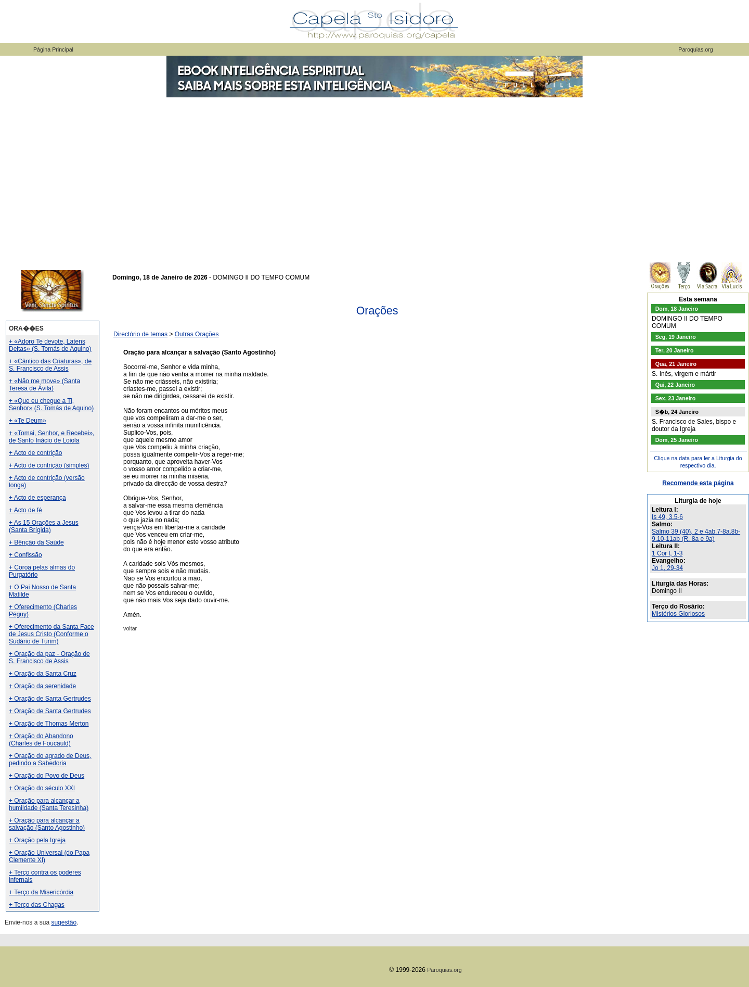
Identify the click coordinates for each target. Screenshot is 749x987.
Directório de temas (140, 334)
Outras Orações (197, 334)
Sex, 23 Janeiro (675, 398)
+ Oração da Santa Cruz (42, 673)
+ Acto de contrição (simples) (49, 465)
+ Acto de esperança (37, 497)
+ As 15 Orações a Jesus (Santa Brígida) (44, 526)
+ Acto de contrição (35, 453)
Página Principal (53, 49)
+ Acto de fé (25, 510)
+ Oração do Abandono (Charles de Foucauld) (41, 739)
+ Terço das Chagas (36, 904)
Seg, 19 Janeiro (675, 337)
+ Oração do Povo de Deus (46, 775)
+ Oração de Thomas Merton (49, 723)
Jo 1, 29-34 (667, 568)
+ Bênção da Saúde (36, 542)
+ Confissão (25, 555)
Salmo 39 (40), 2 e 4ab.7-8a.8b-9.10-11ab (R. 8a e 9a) (696, 535)
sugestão (63, 922)
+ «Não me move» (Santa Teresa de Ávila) (44, 384)
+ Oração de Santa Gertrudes (50, 698)
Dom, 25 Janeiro (676, 440)
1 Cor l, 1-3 (667, 553)
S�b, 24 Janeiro (677, 412)
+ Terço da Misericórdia (41, 892)
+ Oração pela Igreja (37, 840)
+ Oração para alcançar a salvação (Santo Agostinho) (47, 824)
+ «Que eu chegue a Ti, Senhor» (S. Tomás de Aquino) (51, 404)
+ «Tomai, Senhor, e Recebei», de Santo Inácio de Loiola (51, 436)
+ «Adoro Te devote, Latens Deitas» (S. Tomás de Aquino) (50, 345)
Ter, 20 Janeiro (674, 350)
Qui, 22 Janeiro (675, 385)
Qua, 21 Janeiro (675, 364)
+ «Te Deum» (27, 420)
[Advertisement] (374, 177)
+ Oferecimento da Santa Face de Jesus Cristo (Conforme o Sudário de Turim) (51, 634)
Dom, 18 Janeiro (676, 309)
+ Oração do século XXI (42, 788)
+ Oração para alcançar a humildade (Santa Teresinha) (48, 804)
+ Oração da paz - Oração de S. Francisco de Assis (49, 657)
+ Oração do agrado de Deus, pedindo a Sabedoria (50, 759)
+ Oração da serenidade (42, 686)
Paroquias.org (695, 49)
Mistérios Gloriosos (678, 613)
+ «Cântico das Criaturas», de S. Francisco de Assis (50, 365)
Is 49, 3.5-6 (667, 517)
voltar (130, 628)
